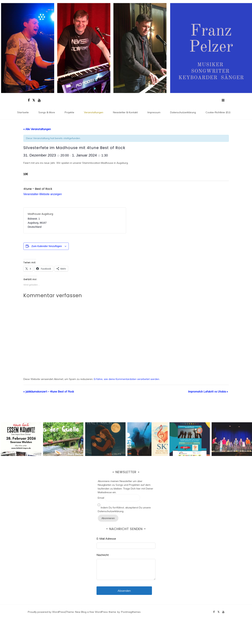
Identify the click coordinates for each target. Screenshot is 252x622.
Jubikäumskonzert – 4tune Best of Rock (48, 391)
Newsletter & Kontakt (125, 112)
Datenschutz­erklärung (183, 112)
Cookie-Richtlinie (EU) (218, 112)
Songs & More (46, 112)
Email (101, 497)
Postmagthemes (131, 611)
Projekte (69, 112)
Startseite (23, 112)
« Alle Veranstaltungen (37, 129)
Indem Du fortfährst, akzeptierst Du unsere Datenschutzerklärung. (124, 507)
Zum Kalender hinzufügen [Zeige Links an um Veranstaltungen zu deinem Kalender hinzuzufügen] (46, 246)
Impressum (154, 112)
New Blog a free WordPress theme (95, 611)
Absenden (124, 590)
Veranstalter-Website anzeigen (42, 194)
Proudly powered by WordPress (46, 611)
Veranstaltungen (93, 112)
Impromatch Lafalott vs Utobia (208, 391)
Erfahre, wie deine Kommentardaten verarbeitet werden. (127, 379)
